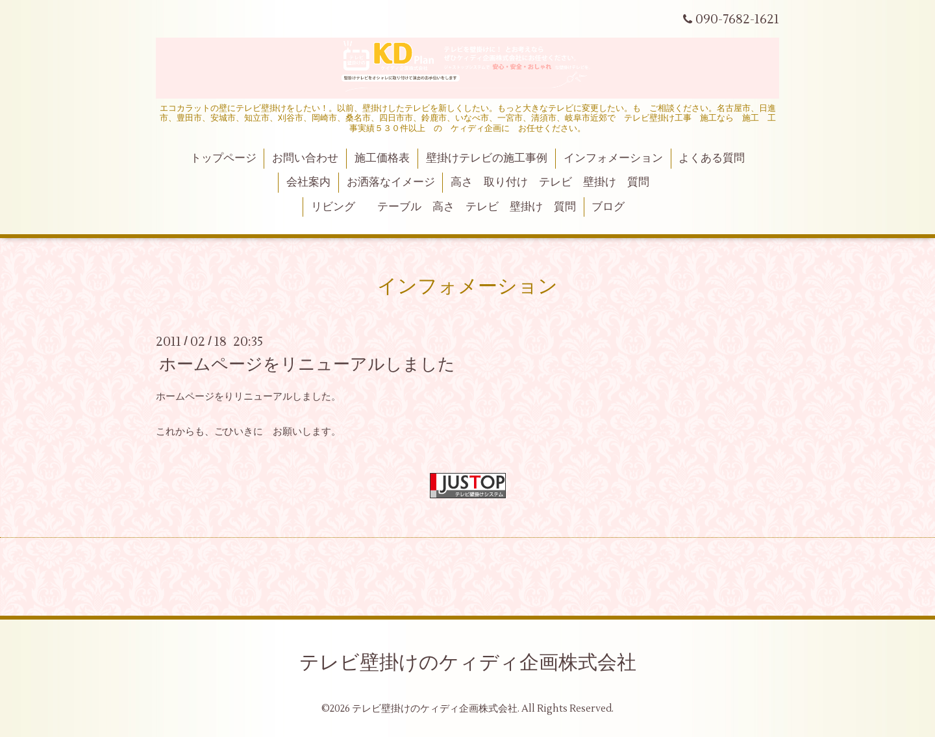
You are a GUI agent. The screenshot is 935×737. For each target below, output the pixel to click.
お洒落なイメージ (391, 182)
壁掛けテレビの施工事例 (486, 158)
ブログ (608, 207)
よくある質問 (712, 158)
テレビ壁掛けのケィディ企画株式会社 (467, 662)
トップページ (223, 158)
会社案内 (308, 182)
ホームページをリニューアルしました (307, 365)
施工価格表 (382, 158)
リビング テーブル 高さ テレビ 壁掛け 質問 (443, 207)
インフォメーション (613, 158)
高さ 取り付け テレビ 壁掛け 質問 (550, 182)
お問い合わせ (305, 158)
